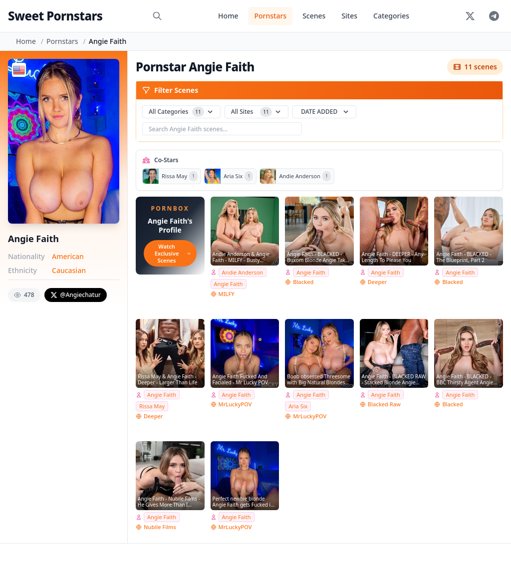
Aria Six (297, 406)
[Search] (157, 16)
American (68, 256)
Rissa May (152, 406)
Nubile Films (160, 527)
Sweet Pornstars (55, 15)
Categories (391, 15)
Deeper (377, 282)
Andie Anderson (242, 272)
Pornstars (270, 15)
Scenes (313, 15)
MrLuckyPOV (235, 404)
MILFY (227, 293)
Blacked (303, 282)
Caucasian (69, 270)
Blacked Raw (384, 404)
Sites (349, 15)
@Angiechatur (75, 295)
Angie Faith (228, 284)
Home (228, 15)
